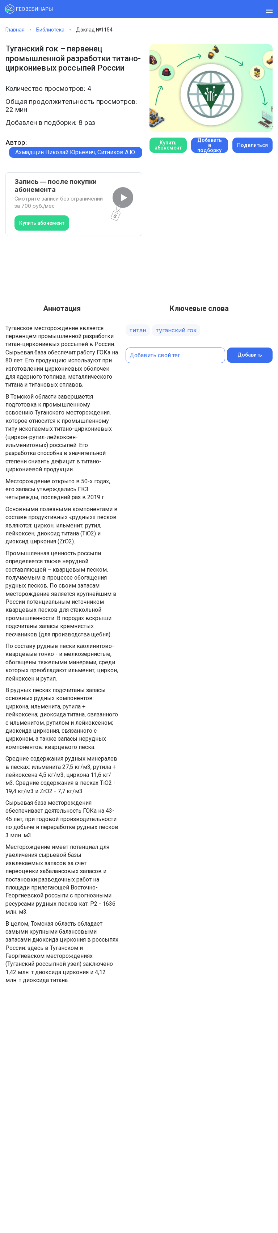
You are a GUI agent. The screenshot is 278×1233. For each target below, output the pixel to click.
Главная (15, 29)
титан (137, 330)
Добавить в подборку (209, 145)
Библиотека (50, 29)
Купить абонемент (41, 223)
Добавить (249, 355)
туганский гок (176, 330)
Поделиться (252, 145)
